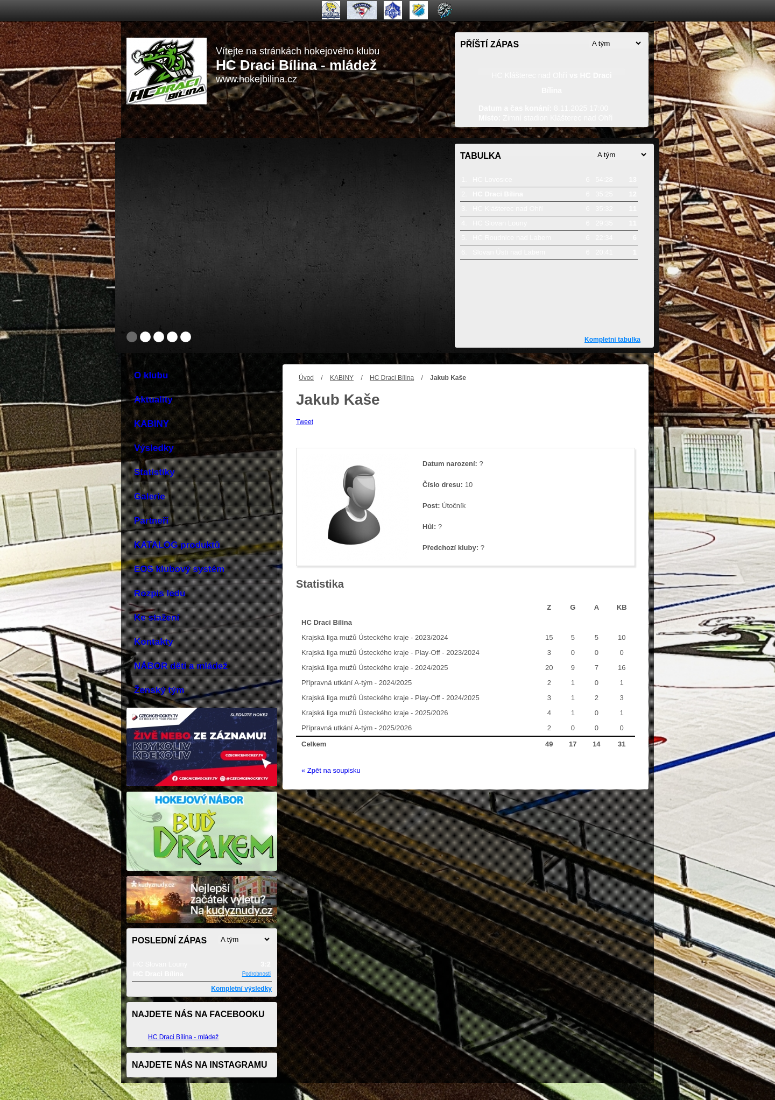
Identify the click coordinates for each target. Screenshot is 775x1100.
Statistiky (154, 472)
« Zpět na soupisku (331, 770)
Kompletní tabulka (612, 339)
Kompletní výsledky (241, 988)
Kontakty (153, 642)
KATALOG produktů (177, 545)
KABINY (342, 378)
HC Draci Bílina (392, 378)
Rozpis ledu (159, 593)
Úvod (306, 378)
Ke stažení (156, 617)
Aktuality (153, 399)
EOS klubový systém (179, 569)
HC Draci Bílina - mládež (183, 1037)
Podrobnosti (256, 974)
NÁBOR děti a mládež (181, 666)
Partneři (151, 521)
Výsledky (154, 448)
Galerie (149, 496)
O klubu (151, 375)
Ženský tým (159, 690)
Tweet (304, 422)
